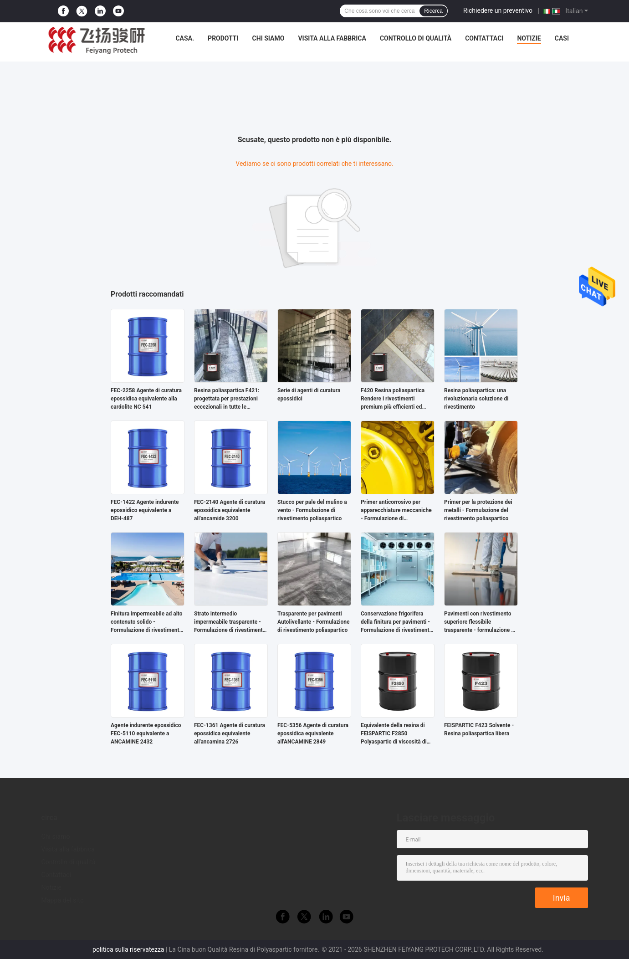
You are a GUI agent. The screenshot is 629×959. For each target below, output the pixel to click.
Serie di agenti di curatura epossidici (308, 394)
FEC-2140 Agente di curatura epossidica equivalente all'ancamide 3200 (229, 510)
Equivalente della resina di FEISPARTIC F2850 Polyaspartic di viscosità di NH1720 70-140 (394, 734)
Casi (562, 38)
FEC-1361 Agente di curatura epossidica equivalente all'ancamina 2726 (229, 733)
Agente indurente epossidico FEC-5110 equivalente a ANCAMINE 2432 (146, 733)
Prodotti (223, 38)
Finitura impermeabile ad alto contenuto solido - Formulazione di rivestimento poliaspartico (147, 622)
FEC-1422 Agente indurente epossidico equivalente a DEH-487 (145, 510)
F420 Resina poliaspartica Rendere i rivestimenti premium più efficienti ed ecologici (392, 399)
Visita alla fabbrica (332, 38)
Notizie (529, 38)
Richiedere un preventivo (497, 10)
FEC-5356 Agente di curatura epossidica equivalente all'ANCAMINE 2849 (312, 733)
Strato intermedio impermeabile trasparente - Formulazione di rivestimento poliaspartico (230, 622)
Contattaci (484, 38)
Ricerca (433, 11)
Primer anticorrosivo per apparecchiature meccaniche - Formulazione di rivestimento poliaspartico (396, 511)
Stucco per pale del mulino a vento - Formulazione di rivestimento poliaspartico (312, 510)
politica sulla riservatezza (128, 949)
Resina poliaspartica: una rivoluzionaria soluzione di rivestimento (476, 398)
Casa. (184, 38)
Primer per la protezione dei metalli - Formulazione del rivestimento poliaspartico (478, 510)
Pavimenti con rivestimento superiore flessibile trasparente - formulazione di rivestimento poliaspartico (480, 622)
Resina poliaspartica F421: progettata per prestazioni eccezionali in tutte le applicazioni (226, 399)
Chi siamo (268, 38)
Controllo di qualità (415, 38)
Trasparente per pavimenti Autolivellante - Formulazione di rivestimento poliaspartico (313, 621)
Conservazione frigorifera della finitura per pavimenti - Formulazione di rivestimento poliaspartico (396, 622)
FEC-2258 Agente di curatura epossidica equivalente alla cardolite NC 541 (146, 398)
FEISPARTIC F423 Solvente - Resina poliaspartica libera (479, 729)
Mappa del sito (62, 900)
